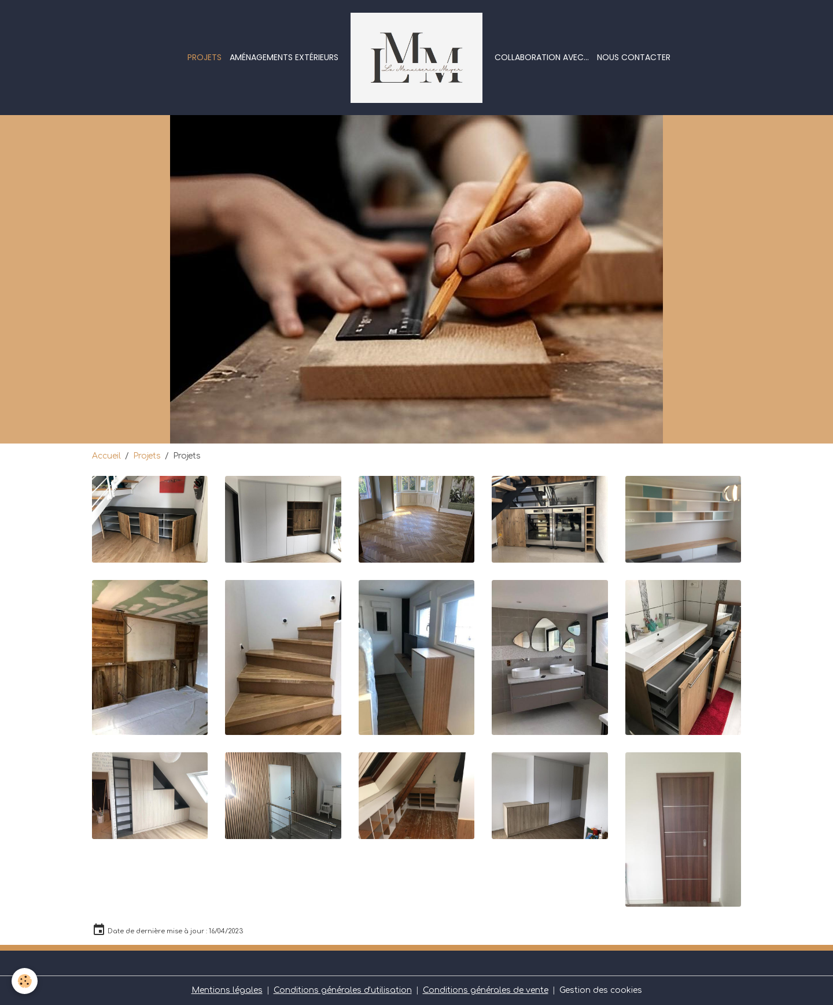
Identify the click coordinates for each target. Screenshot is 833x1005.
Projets (204, 57)
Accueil (106, 456)
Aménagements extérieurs (284, 57)
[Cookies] (25, 981)
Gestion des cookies (600, 990)
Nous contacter (633, 57)
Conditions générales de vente (485, 990)
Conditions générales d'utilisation (343, 990)
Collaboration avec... (542, 57)
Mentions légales (227, 990)
